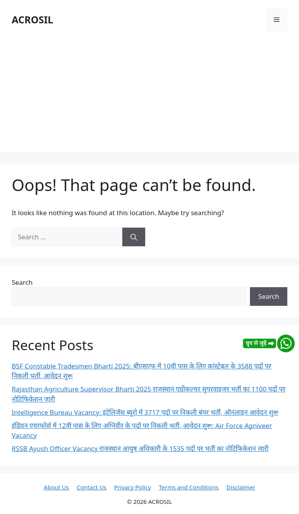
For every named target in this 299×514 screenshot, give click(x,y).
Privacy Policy (132, 487)
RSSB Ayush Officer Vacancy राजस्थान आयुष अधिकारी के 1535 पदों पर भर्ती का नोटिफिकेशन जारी (140, 448)
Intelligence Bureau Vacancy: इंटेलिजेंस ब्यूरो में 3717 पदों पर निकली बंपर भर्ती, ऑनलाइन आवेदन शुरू (145, 412)
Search (22, 282)
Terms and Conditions (189, 487)
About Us (56, 487)
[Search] (133, 237)
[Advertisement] (149, 97)
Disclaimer (241, 487)
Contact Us (91, 487)
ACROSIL (32, 19)
